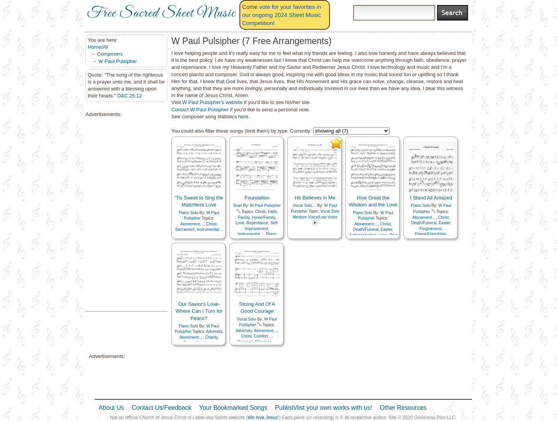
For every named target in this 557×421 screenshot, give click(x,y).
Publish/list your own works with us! (323, 407)
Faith (272, 212)
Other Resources (403, 407)
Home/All (98, 47)
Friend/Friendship (430, 234)
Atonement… (192, 224)
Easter (386, 229)
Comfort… (263, 336)
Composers (110, 54)
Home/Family (263, 217)
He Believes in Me (315, 198)
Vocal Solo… (304, 205)
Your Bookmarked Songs (233, 407)
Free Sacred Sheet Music (161, 13)
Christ (211, 224)
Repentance (257, 223)
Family (243, 217)
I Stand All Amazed (431, 198)
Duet (237, 205)
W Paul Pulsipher (117, 61)
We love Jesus (263, 417)
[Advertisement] (124, 214)
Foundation (257, 198)
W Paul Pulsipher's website (212, 102)
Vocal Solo (246, 319)
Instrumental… (210, 229)
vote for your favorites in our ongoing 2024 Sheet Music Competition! (281, 14)
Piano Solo (188, 213)
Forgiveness (431, 229)
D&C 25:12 (129, 96)
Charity (211, 337)
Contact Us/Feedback (161, 407)
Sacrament (185, 229)
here (243, 116)
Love (240, 223)
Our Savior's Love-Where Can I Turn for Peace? (199, 311)
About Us (111, 407)
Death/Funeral (366, 229)
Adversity (214, 331)
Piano (271, 234)
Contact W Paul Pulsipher (200, 109)
